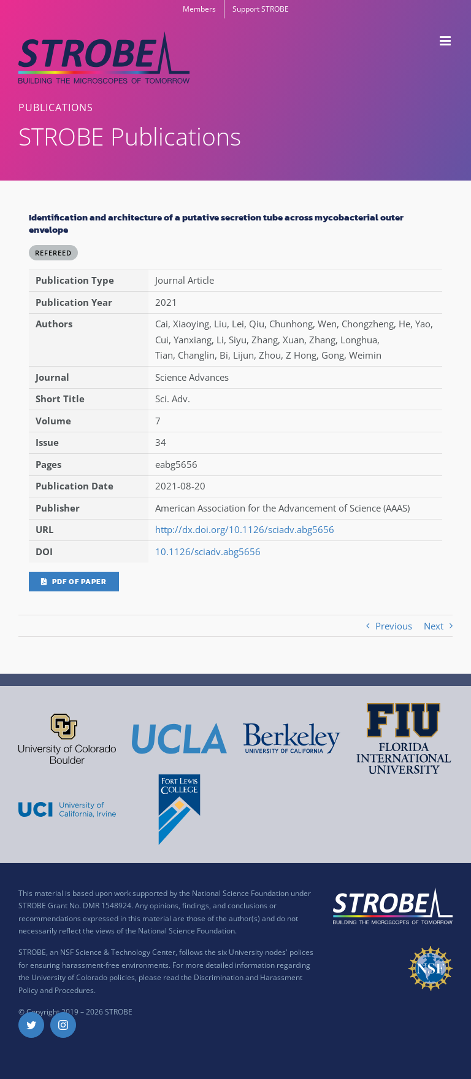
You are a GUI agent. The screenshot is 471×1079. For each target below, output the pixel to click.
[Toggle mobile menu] (446, 40)
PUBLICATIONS (55, 107)
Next (433, 626)
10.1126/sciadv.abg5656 (208, 551)
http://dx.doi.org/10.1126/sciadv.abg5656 (244, 529)
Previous (393, 626)
